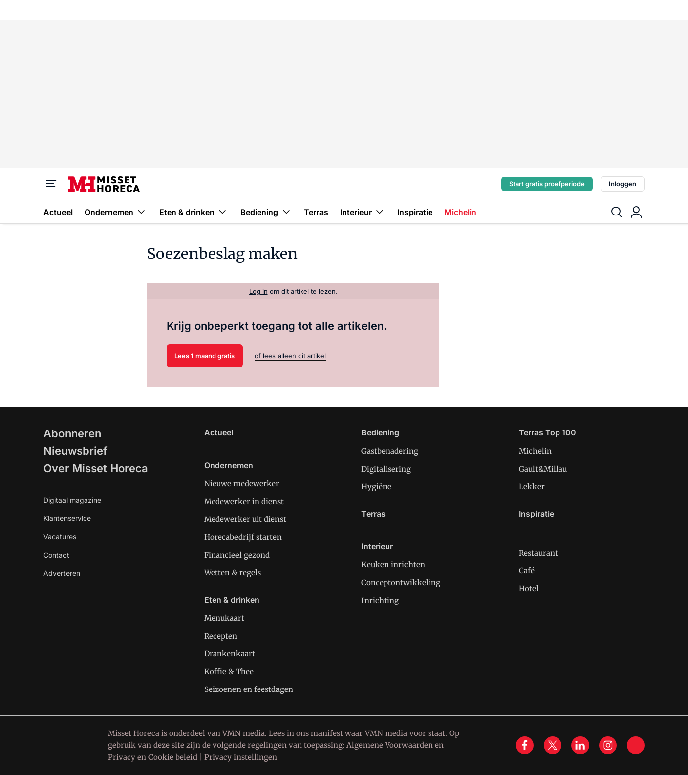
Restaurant (538, 553)
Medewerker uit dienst (245, 519)
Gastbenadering (389, 451)
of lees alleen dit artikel (290, 356)
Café (527, 570)
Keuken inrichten (393, 564)
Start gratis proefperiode (547, 184)
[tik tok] (636, 745)
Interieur (363, 211)
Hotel (529, 588)
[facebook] (525, 745)
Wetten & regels (232, 572)
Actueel (58, 212)
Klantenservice (67, 518)
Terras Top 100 (547, 432)
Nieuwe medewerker (241, 483)
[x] (552, 745)
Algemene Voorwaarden (389, 745)
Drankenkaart (229, 653)
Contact (56, 555)
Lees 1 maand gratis (204, 356)
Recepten (220, 636)
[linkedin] (580, 745)
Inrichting (380, 600)
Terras (316, 212)
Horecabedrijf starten (243, 537)
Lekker (532, 486)
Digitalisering (386, 469)
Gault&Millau (543, 469)
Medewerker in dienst (244, 501)
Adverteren (61, 573)
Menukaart (224, 618)
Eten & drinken (193, 211)
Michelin (460, 212)
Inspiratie (414, 212)
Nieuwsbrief (75, 450)
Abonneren (72, 433)
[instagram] (608, 745)
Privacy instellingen (240, 757)
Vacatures (59, 536)
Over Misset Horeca (95, 468)
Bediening (266, 211)
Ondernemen (116, 211)
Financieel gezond (237, 555)
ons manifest (319, 733)
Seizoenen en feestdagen (248, 689)
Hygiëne (376, 486)
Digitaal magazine (72, 500)
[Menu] (51, 184)
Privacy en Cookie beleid (152, 757)
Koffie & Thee (229, 671)
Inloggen (622, 184)
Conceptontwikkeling (400, 582)
